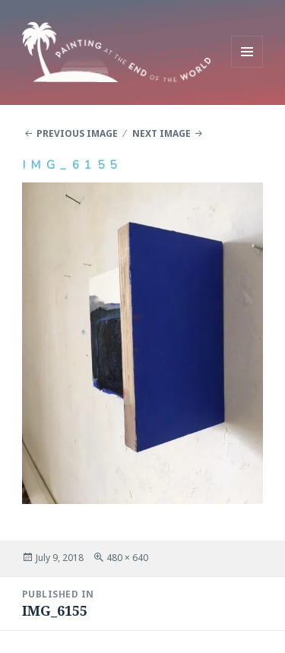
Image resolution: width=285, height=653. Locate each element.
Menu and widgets (247, 67)
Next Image (161, 133)
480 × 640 (127, 557)
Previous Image (77, 133)
